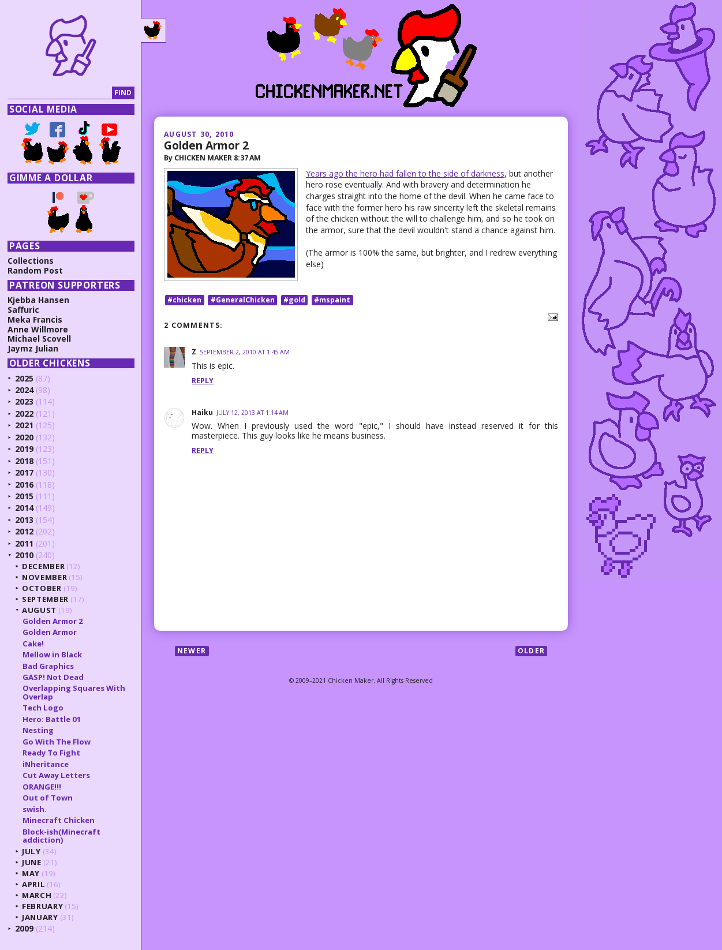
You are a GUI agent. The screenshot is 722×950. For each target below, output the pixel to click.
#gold (294, 300)
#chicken (184, 300)
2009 (24, 928)
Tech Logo (43, 707)
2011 (24, 543)
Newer (191, 651)
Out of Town (48, 797)
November (44, 577)
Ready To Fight (51, 752)
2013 (24, 519)
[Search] (60, 93)
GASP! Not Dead (53, 677)
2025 (24, 378)
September (45, 599)
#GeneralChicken (243, 300)
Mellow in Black (52, 654)
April (33, 884)
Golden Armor (50, 632)
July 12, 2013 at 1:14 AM (252, 413)
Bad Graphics (48, 666)
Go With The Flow (57, 741)
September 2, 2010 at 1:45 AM (245, 352)
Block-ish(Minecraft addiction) (61, 835)
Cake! (33, 643)
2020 (24, 437)
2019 (24, 448)
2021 (24, 425)
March (36, 895)
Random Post (35, 270)
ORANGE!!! (42, 786)
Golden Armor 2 (206, 145)
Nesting (38, 730)
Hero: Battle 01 (52, 719)
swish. (35, 809)
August (39, 610)
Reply (203, 381)
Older (531, 651)
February (42, 906)
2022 (24, 413)
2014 (24, 507)
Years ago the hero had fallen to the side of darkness (405, 173)
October (42, 588)
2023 (24, 401)
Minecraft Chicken (59, 820)
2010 (24, 555)
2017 (24, 472)
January (40, 917)
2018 (24, 461)
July (31, 851)
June (32, 862)
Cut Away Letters (56, 775)
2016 (24, 484)
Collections (31, 260)
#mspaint (332, 300)
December (43, 566)
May (31, 873)
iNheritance (46, 764)
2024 (24, 390)
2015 (24, 496)
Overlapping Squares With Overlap (74, 692)
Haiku (202, 412)
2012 (24, 531)
